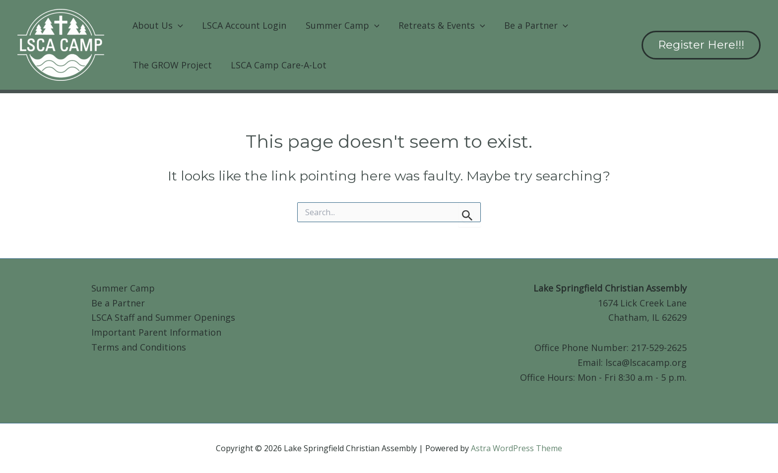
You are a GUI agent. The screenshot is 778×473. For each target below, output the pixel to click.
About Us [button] (157, 25)
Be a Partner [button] (531, 25)
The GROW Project (171, 65)
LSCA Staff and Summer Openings (163, 317)
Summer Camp (123, 288)
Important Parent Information (156, 332)
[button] (177, 25)
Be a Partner (118, 303)
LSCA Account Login (242, 25)
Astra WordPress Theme (516, 448)
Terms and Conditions (138, 347)
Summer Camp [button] (340, 25)
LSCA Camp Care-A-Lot (277, 65)
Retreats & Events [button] (437, 25)
